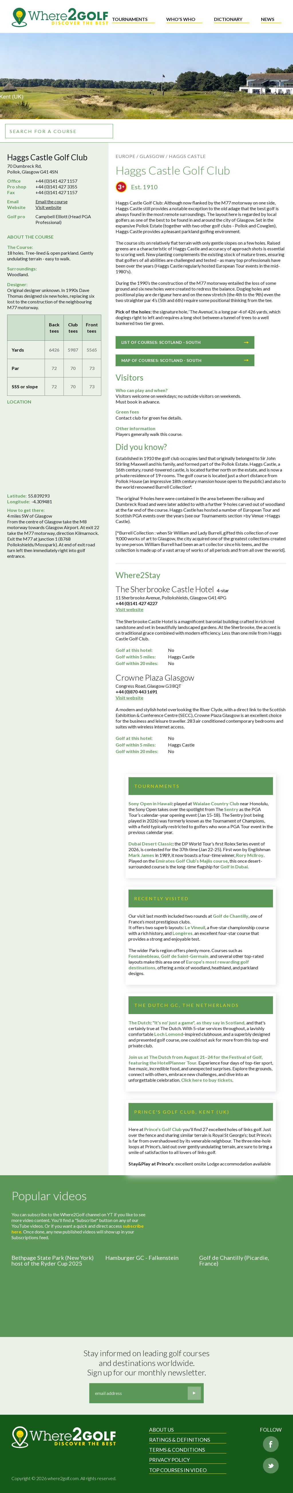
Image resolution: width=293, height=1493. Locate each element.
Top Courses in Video (178, 1470)
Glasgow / (154, 156)
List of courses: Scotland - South (185, 342)
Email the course (51, 201)
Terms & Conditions (177, 1450)
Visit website (48, 207)
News (267, 19)
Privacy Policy (169, 1460)
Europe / (127, 156)
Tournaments (130, 19)
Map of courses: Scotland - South (185, 360)
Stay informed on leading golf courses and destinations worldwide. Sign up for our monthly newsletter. (147, 1362)
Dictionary (228, 19)
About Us (161, 1429)
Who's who (180, 19)
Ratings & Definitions (179, 1440)
